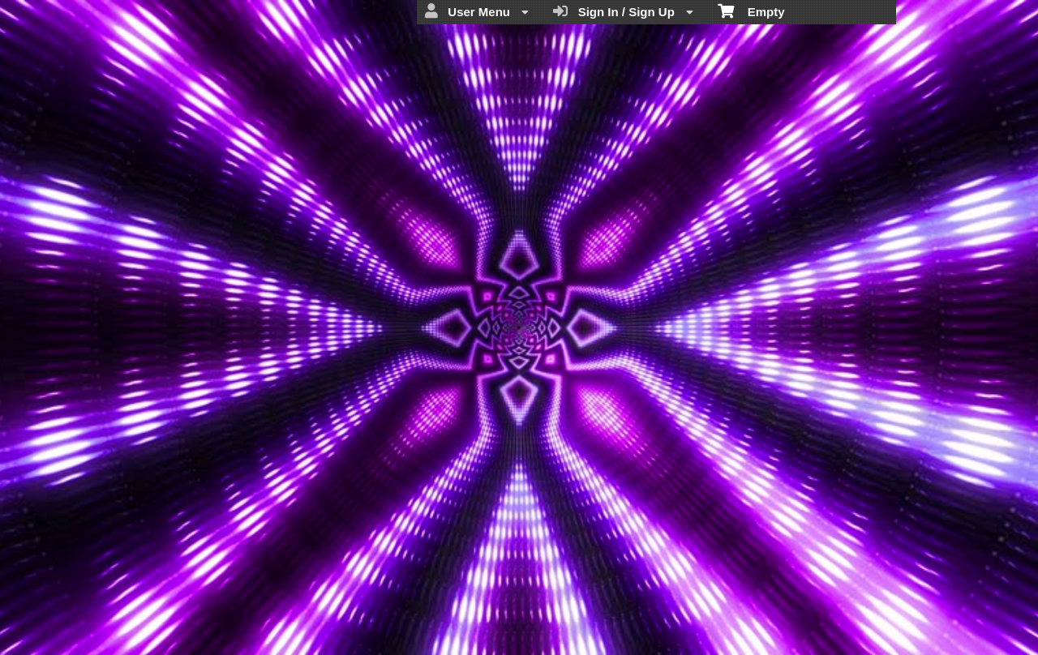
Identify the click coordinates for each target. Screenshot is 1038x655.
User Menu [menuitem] (477, 11)
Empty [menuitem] (751, 10)
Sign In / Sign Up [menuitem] (623, 11)
